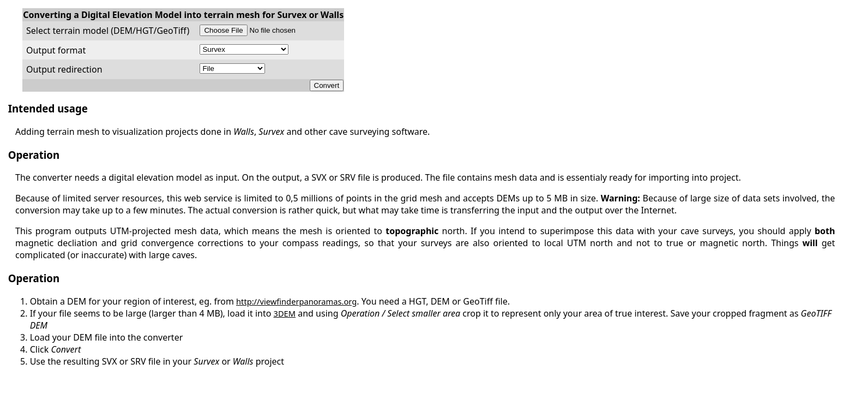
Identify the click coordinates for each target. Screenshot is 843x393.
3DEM (285, 313)
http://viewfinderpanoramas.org (296, 301)
